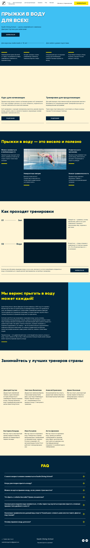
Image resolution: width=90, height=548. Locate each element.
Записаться (81, 3)
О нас (8, 2)
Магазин (52, 2)
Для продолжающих (29, 2)
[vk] (83, 541)
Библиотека (12, 4)
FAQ (46, 2)
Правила (40, 2)
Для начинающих (17, 2)
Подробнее (10, 118)
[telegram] (86, 541)
